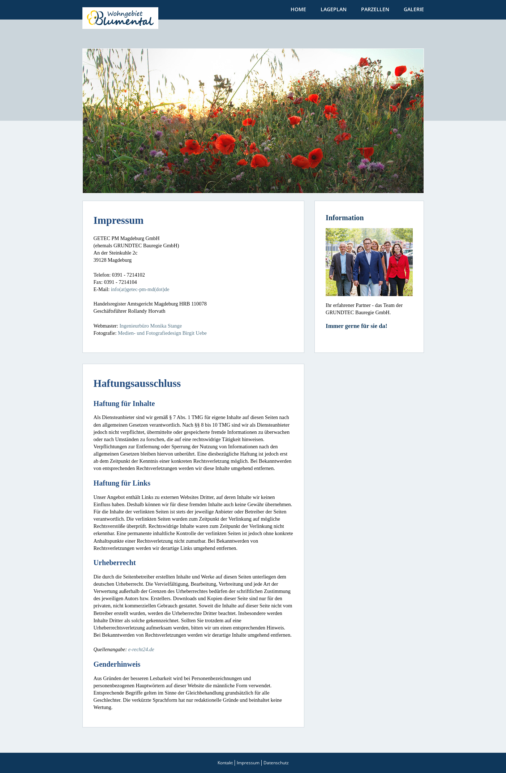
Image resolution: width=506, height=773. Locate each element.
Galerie (414, 9)
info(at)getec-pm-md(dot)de (140, 289)
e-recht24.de (141, 649)
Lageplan (334, 9)
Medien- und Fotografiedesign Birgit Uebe (162, 333)
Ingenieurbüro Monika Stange (150, 326)
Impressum (248, 762)
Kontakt (225, 762)
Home (298, 9)
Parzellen (375, 9)
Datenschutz (276, 762)
